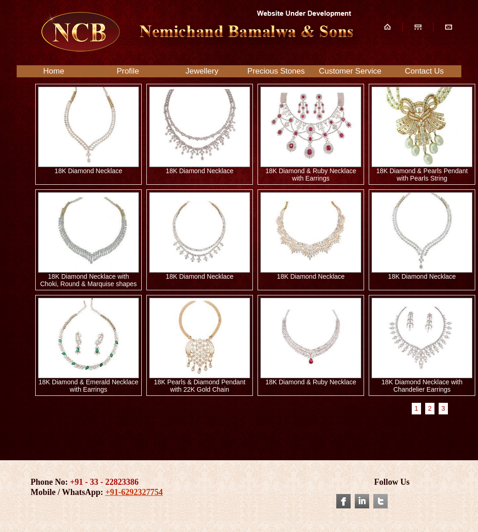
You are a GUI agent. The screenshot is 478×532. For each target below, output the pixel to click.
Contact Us (424, 71)
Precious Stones (276, 71)
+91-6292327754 (134, 492)
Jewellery (202, 71)
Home (53, 71)
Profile (128, 71)
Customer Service (350, 71)
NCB (195, 31)
